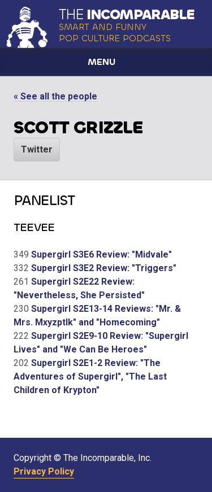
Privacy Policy (44, 471)
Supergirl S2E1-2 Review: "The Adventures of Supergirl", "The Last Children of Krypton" (90, 376)
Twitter (37, 149)
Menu (101, 62)
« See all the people (55, 96)
